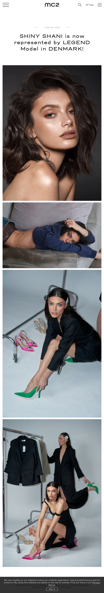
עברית (90, 5)
